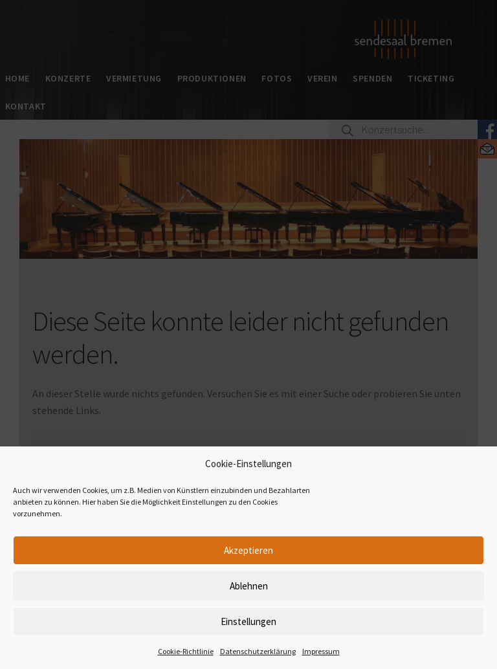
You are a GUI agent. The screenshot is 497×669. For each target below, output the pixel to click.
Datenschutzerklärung (258, 651)
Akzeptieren (248, 550)
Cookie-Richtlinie (186, 651)
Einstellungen (248, 621)
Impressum (321, 651)
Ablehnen (249, 586)
